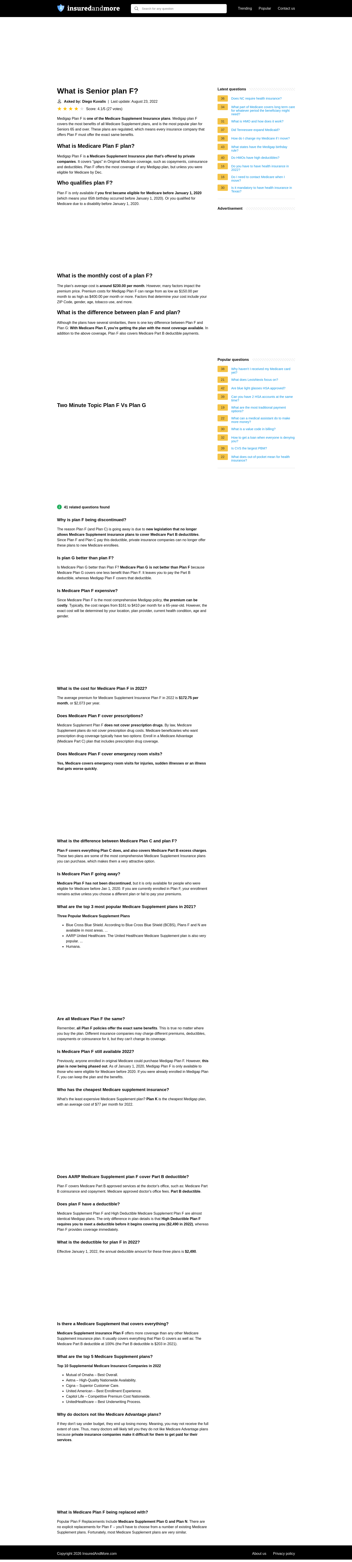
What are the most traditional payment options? (258, 409)
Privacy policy (284, 1553)
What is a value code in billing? (253, 429)
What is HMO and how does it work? (257, 121)
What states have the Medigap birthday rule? (259, 148)
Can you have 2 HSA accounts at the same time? (262, 398)
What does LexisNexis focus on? (254, 379)
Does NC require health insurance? (256, 98)
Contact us (286, 8)
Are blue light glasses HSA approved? (258, 388)
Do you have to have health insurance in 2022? (260, 168)
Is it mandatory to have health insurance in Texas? (261, 189)
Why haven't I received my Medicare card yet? (260, 370)
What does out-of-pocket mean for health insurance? (260, 458)
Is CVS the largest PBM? (249, 448)
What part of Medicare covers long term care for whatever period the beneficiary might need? (263, 110)
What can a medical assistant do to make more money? (260, 420)
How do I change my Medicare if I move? (260, 138)
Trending (245, 8)
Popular (265, 8)
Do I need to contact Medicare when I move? (258, 178)
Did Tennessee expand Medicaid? (255, 130)
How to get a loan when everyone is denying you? (263, 439)
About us (259, 1553)
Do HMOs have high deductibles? (255, 157)
